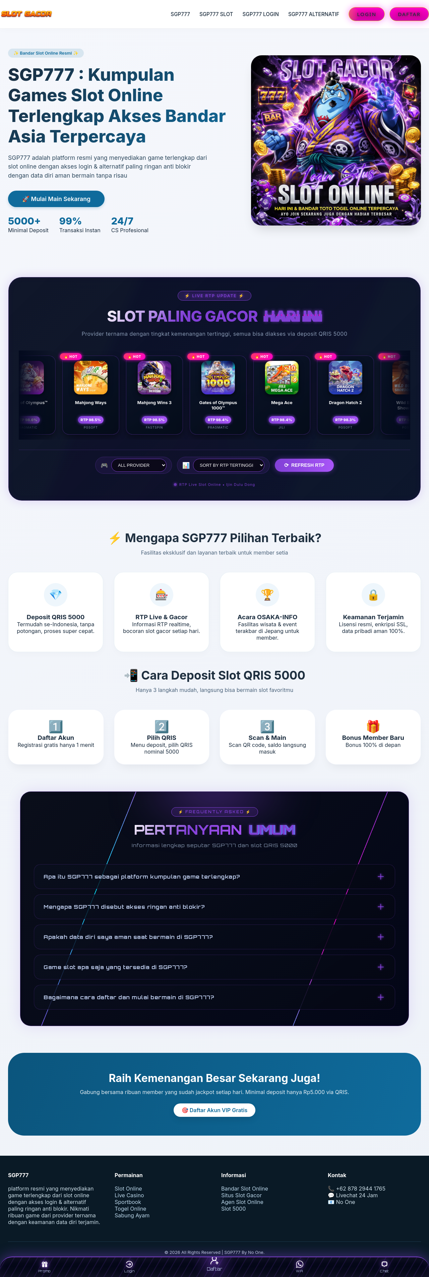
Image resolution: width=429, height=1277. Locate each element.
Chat (384, 1267)
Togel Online (130, 1208)
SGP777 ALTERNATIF (313, 14)
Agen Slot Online (242, 1202)
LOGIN (366, 14)
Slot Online (128, 1188)
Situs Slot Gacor (241, 1195)
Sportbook (128, 1202)
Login (129, 1267)
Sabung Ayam (132, 1215)
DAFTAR (409, 14)
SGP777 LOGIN (261, 14)
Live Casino (129, 1195)
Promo (45, 1267)
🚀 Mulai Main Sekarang (56, 198)
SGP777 (180, 14)
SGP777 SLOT (216, 14)
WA (299, 1267)
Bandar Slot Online (244, 1188)
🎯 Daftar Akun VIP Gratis (214, 1110)
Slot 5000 (233, 1208)
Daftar (214, 1263)
